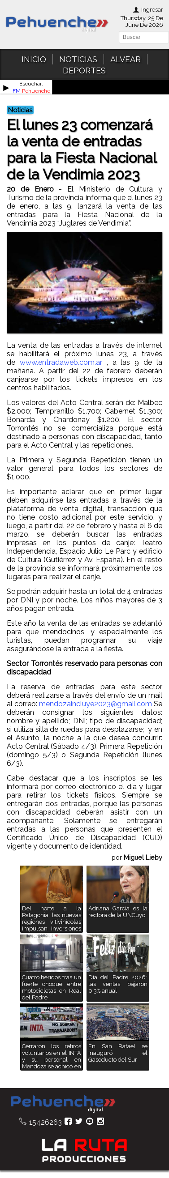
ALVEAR (125, 59)
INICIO (34, 59)
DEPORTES (84, 70)
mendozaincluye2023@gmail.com (95, 704)
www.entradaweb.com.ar (61, 362)
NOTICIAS (78, 59)
